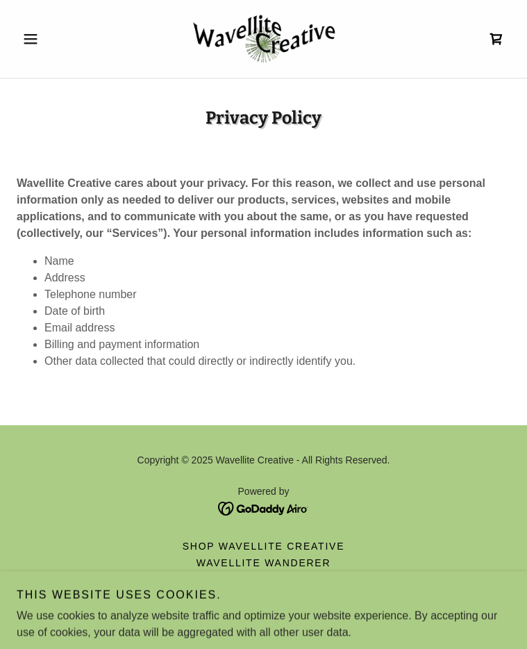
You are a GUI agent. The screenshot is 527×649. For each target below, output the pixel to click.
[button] (54, 39)
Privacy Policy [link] (263, 596)
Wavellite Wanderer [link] (263, 562)
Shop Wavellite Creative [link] (263, 546)
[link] (263, 39)
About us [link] (263, 579)
